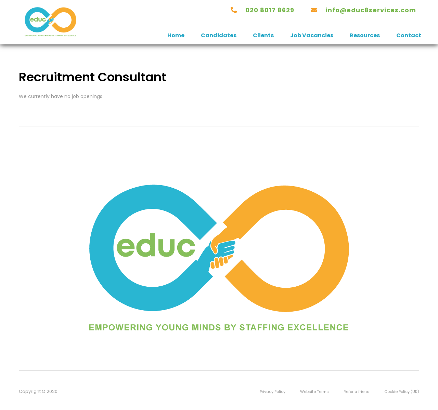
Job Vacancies (311, 35)
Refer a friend (357, 391)
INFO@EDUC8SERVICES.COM (371, 10)
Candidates (218, 35)
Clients (263, 35)
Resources (365, 35)
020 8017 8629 (269, 10)
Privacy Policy (272, 391)
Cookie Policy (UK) (401, 391)
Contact (408, 35)
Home (175, 35)
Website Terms (314, 391)
